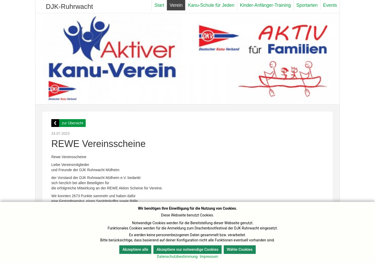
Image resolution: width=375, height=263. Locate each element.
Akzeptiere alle (135, 249)
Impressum (209, 256)
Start (159, 5)
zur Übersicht (72, 123)
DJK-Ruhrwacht (69, 6)
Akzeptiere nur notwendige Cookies (187, 249)
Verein (176, 5)
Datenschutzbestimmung (177, 256)
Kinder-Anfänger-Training (265, 5)
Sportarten (307, 5)
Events (330, 5)
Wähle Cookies (240, 249)
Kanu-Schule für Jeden (211, 5)
